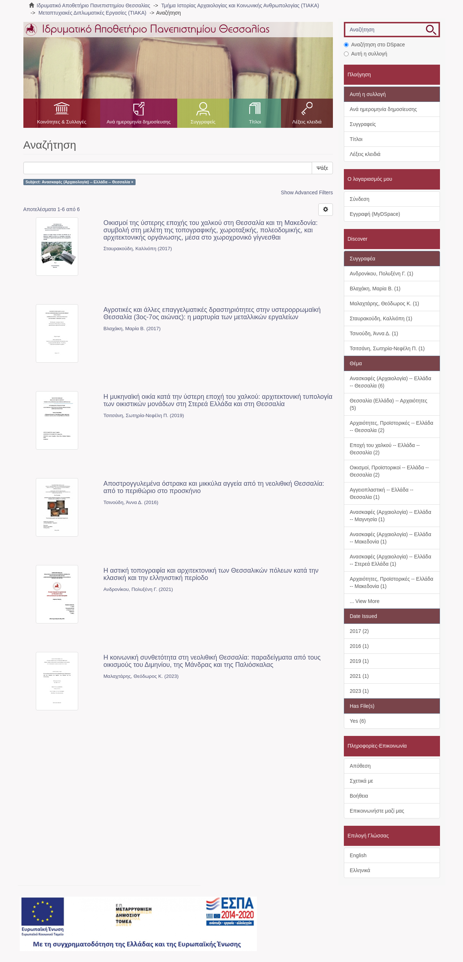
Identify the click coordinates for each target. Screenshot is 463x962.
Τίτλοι (255, 122)
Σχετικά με (361, 781)
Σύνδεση (359, 199)
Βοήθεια (359, 796)
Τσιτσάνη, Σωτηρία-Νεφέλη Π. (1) (387, 348)
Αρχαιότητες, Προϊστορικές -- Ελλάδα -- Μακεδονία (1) (391, 582)
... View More (364, 601)
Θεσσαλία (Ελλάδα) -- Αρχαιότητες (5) (388, 404)
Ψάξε (322, 168)
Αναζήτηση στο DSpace (374, 44)
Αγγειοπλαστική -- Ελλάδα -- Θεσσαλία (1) (381, 493)
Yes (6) (358, 721)
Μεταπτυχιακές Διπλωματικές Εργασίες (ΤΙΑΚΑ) (92, 13)
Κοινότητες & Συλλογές (61, 122)
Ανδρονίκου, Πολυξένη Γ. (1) (381, 273)
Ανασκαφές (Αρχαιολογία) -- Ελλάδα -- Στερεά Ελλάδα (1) (390, 560)
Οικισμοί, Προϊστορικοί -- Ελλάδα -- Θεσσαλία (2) (389, 471)
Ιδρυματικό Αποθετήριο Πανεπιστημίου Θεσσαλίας (93, 5)
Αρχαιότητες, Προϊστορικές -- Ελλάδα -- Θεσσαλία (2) (391, 426)
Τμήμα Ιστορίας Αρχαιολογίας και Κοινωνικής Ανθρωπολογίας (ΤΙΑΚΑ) (240, 5)
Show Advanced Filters (307, 192)
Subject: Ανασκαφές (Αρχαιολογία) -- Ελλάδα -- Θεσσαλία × (79, 182)
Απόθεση (360, 766)
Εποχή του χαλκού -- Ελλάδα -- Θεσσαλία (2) (385, 448)
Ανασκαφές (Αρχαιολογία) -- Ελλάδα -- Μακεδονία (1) (390, 538)
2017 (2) (359, 631)
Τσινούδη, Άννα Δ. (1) (374, 333)
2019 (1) (359, 661)
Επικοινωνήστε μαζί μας (377, 811)
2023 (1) (359, 691)
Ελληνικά (360, 870)
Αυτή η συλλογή (365, 54)
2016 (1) (359, 646)
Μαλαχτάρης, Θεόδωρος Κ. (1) (384, 303)
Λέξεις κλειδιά (307, 122)
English (358, 855)
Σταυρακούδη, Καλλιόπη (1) (381, 318)
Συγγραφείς (203, 122)
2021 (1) (359, 676)
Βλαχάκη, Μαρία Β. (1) (375, 288)
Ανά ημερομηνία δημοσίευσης (139, 122)
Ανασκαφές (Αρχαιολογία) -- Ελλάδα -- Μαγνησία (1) (390, 515)
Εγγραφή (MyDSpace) (375, 214)
